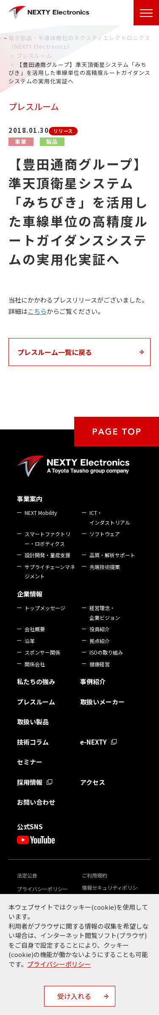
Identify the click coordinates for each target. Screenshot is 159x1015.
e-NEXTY (93, 741)
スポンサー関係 (42, 652)
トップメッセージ (45, 607)
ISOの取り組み (106, 652)
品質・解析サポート (112, 554)
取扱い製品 (33, 721)
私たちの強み (36, 681)
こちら (37, 311)
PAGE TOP (116, 431)
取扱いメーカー (102, 701)
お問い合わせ (36, 802)
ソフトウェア (104, 533)
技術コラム (33, 741)
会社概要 (35, 629)
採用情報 (29, 782)
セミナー (29, 761)
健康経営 (99, 664)
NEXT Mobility (41, 512)
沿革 (30, 640)
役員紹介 (99, 629)
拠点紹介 (99, 640)
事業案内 (29, 498)
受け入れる (74, 996)
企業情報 (29, 593)
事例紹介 (93, 681)
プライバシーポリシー (42, 888)
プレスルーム (36, 701)
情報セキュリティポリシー (109, 891)
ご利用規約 (94, 875)
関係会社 (35, 664)
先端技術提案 (104, 566)
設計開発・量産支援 (47, 554)
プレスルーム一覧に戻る (54, 352)
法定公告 (27, 875)
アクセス (92, 782)
